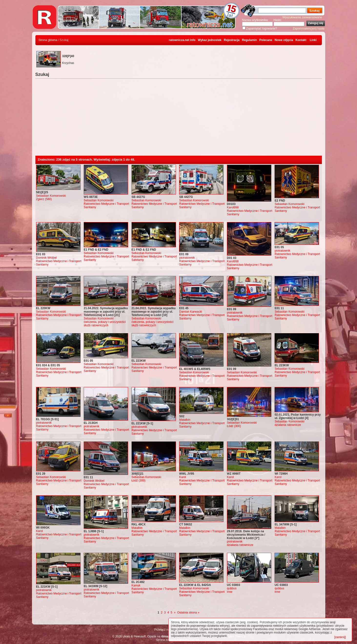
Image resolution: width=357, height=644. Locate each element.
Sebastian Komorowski (51, 195)
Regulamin (249, 40)
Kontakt (301, 40)
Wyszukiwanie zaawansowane (302, 17)
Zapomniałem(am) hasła (308, 28)
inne (230, 591)
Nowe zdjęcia (284, 40)
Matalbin (184, 419)
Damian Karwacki (190, 311)
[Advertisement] (178, 119)
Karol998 (233, 207)
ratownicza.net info (182, 40)
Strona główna (48, 40)
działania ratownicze (288, 425)
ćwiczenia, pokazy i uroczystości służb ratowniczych (105, 323)
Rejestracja (231, 40)
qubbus (231, 588)
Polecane (265, 40)
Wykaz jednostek (209, 40)
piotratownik (187, 257)
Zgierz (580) (44, 199)
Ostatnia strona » (188, 612)
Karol (182, 477)
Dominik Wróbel (46, 257)
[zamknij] (340, 637)
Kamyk (136, 585)
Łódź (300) (234, 426)
